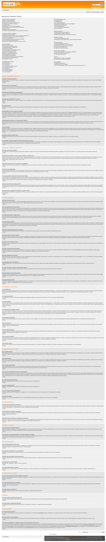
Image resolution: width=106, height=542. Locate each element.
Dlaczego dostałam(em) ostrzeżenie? (9, 54)
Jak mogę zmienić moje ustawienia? (8, 34)
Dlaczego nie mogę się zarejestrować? (9, 29)
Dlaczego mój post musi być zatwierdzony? (10, 57)
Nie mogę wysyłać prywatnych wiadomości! (62, 32)
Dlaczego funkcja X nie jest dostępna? (61, 64)
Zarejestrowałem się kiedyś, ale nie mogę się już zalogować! (13, 27)
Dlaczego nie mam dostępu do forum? (9, 52)
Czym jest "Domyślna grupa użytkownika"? (61, 27)
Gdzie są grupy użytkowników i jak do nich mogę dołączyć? (64, 23)
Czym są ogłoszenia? (6, 68)
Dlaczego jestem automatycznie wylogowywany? (11, 22)
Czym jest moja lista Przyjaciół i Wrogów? (61, 38)
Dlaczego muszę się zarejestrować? (8, 21)
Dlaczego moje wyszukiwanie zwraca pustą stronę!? (63, 45)
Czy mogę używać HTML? (7, 63)
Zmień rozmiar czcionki (103, 9)
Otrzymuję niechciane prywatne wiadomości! (62, 33)
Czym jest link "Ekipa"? (58, 28)
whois (22, 525)
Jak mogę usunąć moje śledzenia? (60, 54)
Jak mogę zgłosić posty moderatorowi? (9, 55)
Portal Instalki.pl (101, 2)
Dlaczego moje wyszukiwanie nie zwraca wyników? (63, 44)
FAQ (93, 12)
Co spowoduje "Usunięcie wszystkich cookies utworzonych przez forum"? (15, 30)
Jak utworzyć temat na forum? (7, 45)
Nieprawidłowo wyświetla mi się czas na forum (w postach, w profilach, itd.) (15, 35)
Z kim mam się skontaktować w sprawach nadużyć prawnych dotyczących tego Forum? (69, 65)
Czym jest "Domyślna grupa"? (59, 26)
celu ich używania (67, 537)
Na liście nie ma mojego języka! (8, 37)
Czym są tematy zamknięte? (7, 70)
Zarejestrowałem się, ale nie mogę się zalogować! (11, 26)
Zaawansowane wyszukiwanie (98, 5)
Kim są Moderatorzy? (58, 21)
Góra (4, 82)
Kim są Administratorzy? (58, 20)
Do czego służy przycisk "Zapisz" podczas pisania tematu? (12, 56)
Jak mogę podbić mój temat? (7, 58)
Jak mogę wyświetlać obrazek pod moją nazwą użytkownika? (13, 39)
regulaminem (63, 539)
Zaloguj (102, 12)
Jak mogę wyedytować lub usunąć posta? (9, 46)
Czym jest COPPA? (5, 28)
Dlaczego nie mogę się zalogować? (8, 20)
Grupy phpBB (40, 512)
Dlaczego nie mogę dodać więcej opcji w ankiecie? (11, 49)
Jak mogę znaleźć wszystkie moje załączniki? (62, 59)
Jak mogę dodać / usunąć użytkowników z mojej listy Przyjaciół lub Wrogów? (67, 39)
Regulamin (89, 12)
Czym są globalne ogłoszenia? (7, 67)
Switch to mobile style (53, 534)
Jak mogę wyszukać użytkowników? (60, 46)
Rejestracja (97, 12)
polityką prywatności (55, 539)
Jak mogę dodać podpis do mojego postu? (9, 47)
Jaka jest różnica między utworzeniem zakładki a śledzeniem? (65, 51)
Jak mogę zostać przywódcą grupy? (60, 24)
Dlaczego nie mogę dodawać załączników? (10, 53)
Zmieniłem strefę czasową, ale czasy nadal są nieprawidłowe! (13, 36)
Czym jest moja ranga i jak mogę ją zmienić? (10, 40)
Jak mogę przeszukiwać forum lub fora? (61, 43)
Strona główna (6, 536)
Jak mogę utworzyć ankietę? (7, 48)
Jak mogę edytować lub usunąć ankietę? (9, 50)
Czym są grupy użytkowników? (59, 22)
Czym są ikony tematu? (6, 71)
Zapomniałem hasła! (5, 24)
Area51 (73, 518)
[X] (69, 539)
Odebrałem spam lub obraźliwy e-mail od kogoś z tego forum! (65, 34)
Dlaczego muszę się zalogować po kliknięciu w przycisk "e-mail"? (14, 41)
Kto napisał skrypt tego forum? (59, 63)
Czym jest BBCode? (5, 62)
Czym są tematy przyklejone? (7, 69)
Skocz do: (80, 532)
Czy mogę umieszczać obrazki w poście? (9, 66)
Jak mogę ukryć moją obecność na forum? (9, 23)
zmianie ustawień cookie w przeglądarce (78, 537)
